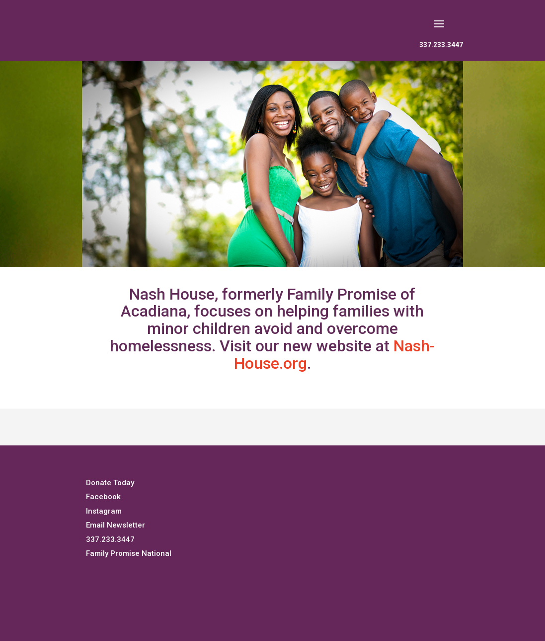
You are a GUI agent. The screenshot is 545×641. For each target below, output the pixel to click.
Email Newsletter (115, 525)
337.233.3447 (441, 45)
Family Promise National (128, 553)
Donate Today (110, 482)
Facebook (103, 496)
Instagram (104, 511)
